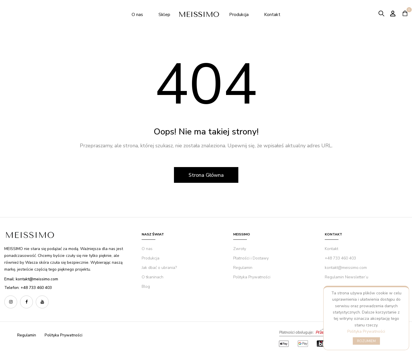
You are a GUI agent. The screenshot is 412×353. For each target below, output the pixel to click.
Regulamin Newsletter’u (346, 277)
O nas (137, 14)
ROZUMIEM (366, 341)
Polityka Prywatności (366, 331)
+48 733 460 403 (340, 258)
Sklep (165, 14)
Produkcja (239, 14)
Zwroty (239, 248)
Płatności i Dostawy (251, 258)
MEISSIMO (200, 14)
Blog (146, 286)
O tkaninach (152, 277)
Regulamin (242, 267)
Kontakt (272, 14)
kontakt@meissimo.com (346, 267)
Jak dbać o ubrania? (159, 267)
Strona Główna (206, 175)
